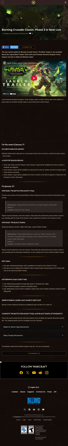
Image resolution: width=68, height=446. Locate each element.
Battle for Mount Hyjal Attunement (16, 327)
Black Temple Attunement (13, 335)
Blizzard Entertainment (21, 33)
